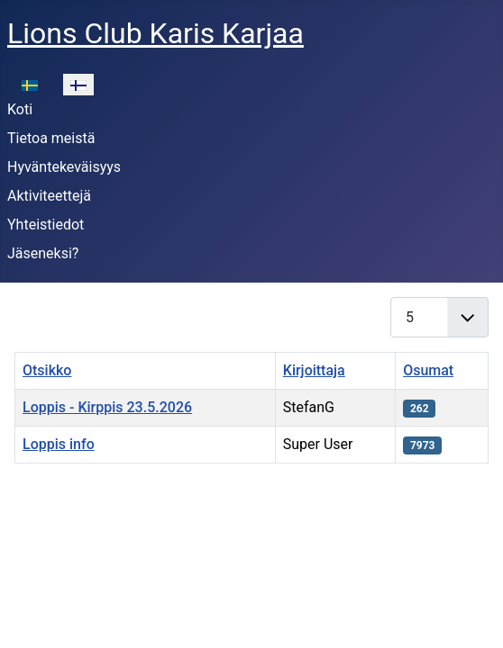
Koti (19, 109)
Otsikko (47, 370)
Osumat (428, 370)
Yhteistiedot (45, 224)
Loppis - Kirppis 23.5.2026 (107, 407)
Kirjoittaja (314, 370)
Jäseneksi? (42, 253)
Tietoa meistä (51, 138)
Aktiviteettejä (49, 195)
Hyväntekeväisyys (64, 167)
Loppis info (59, 444)
